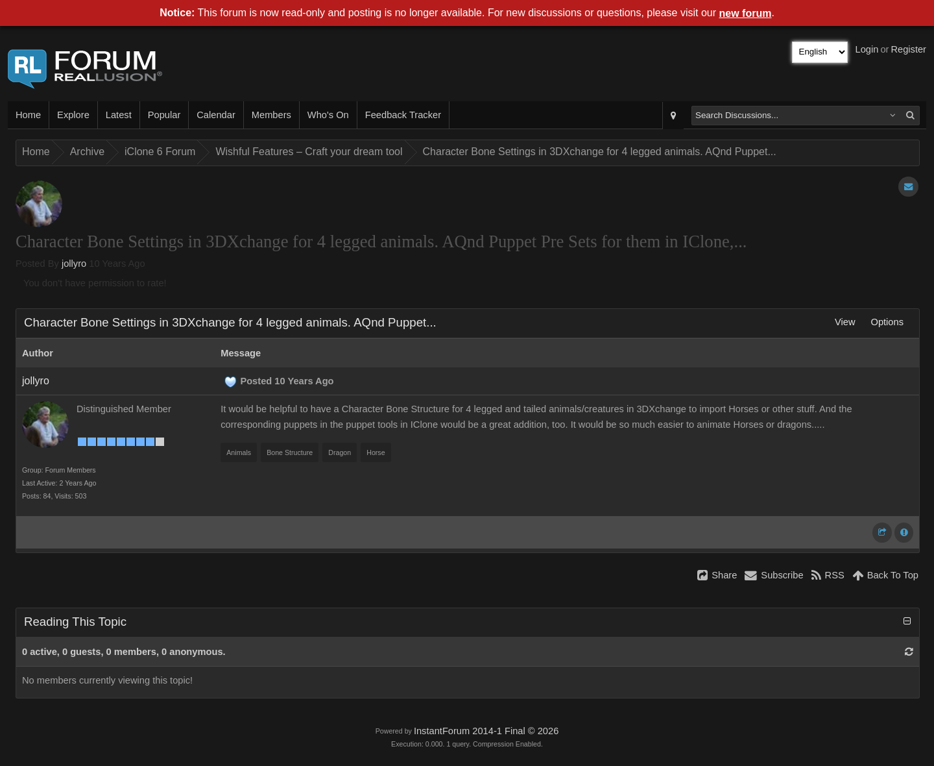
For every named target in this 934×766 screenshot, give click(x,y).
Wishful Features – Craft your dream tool (308, 151)
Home (28, 115)
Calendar (216, 115)
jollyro (74, 263)
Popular (164, 115)
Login (867, 49)
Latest (118, 115)
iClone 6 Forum (160, 151)
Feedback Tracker (403, 115)
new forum (745, 13)
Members (271, 115)
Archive (87, 151)
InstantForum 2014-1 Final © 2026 (486, 731)
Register (908, 49)
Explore (73, 115)
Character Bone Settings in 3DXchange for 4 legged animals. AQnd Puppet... (599, 151)
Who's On (328, 115)
